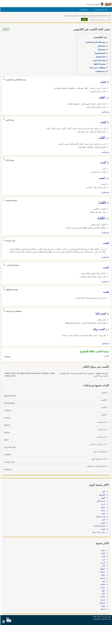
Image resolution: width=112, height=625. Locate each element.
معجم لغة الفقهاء (99, 64)
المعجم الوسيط (100, 53)
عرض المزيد (105, 112)
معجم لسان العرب (98, 60)
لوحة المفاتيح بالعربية (100, 9)
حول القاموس (83, 9)
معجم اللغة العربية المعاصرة (95, 42)
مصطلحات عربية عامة (97, 68)
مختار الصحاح (100, 57)
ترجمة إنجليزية (100, 71)
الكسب (102, 393)
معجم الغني (101, 46)
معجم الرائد (101, 49)
